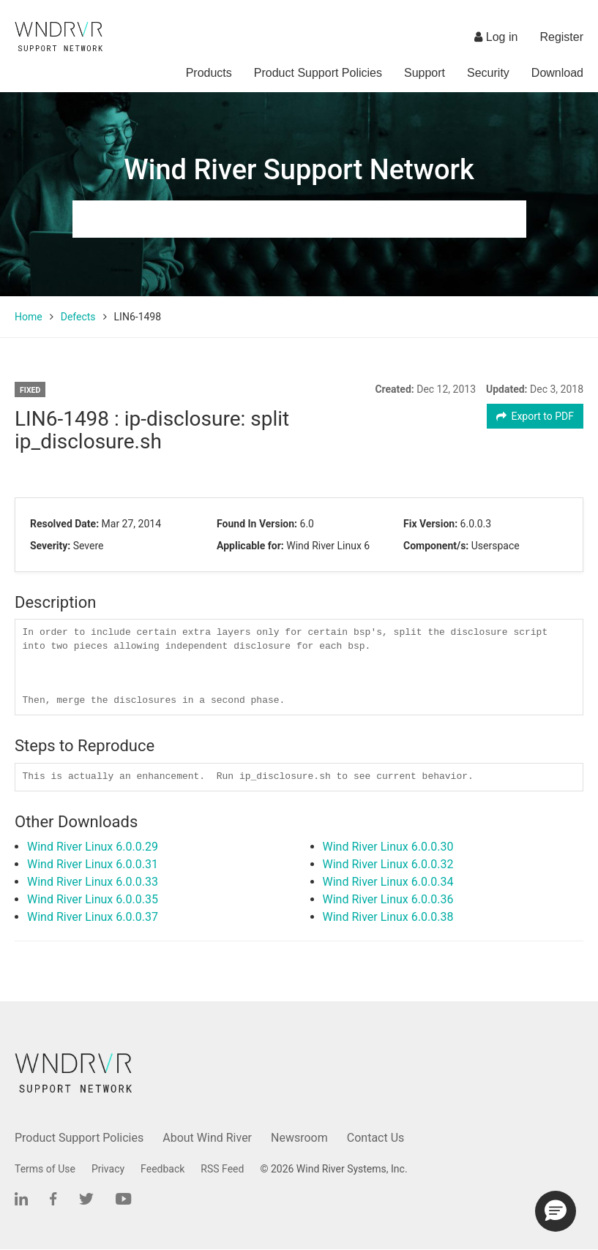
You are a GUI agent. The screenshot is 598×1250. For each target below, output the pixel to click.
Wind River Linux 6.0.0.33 (92, 882)
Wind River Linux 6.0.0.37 (92, 917)
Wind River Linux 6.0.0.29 (92, 847)
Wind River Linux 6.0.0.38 (388, 917)
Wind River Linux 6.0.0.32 (388, 864)
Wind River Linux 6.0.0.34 (388, 882)
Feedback (162, 1169)
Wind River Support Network (299, 170)
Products (209, 73)
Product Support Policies (318, 73)
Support (424, 73)
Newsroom (299, 1138)
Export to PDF (535, 416)
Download (557, 73)
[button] (555, 1211)
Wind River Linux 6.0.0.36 (388, 899)
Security (488, 73)
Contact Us (376, 1138)
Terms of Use (45, 1169)
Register (561, 37)
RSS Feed (222, 1169)
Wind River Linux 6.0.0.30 (388, 847)
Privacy (107, 1169)
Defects (78, 317)
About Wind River (207, 1138)
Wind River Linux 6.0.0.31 (92, 864)
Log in (495, 37)
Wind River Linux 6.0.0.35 (92, 899)
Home (28, 317)
